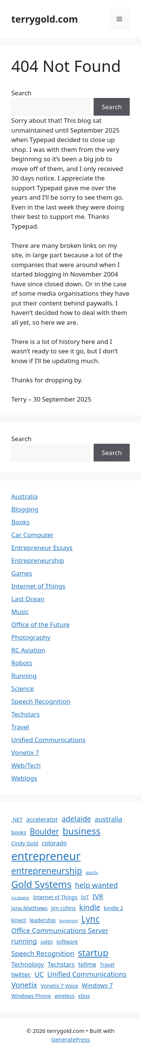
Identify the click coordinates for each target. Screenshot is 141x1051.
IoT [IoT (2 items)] (85, 897)
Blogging (24, 509)
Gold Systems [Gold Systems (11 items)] (41, 884)
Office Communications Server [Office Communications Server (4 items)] (60, 930)
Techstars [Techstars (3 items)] (61, 964)
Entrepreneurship (37, 560)
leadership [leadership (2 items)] (43, 920)
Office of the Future (40, 624)
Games (21, 573)
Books (20, 522)
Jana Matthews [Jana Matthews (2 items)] (29, 908)
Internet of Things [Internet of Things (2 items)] (55, 897)
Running (23, 675)
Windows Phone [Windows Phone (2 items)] (31, 995)
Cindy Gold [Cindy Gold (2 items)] (24, 843)
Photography (30, 637)
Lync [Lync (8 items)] (90, 919)
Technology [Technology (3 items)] (27, 964)
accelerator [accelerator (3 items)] (42, 819)
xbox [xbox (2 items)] (84, 995)
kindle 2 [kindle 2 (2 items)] (113, 908)
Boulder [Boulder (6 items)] (44, 831)
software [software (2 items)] (67, 941)
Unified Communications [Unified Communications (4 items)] (86, 974)
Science (22, 688)
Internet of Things (38, 586)
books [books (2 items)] (18, 832)
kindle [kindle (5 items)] (89, 907)
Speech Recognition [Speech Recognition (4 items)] (42, 953)
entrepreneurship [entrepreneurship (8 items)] (46, 871)
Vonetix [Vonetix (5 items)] (24, 985)
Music (20, 611)
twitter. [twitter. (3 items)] (21, 974)
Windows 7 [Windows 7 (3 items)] (97, 985)
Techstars (25, 714)
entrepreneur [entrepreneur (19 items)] (45, 855)
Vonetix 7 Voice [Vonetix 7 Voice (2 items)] (59, 985)
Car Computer (32, 534)
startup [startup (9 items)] (93, 953)
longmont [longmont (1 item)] (68, 920)
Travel (20, 727)
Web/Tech (26, 765)
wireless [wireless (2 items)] (64, 995)
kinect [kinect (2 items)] (18, 920)
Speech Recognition (40, 701)
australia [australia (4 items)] (108, 818)
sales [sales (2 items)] (47, 941)
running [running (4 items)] (24, 941)
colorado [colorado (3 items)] (54, 843)
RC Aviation (28, 650)
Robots (21, 662)
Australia (24, 496)
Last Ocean (27, 598)
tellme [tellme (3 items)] (87, 964)
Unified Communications (48, 739)
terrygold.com (44, 18)
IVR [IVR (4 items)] (97, 896)
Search (21, 93)
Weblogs (24, 778)
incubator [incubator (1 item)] (20, 897)
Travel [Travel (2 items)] (107, 964)
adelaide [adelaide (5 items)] (76, 819)
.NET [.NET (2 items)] (17, 819)
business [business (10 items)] (82, 831)
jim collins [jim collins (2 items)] (63, 908)
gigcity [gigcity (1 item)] (92, 872)
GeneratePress (70, 1039)
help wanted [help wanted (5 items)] (96, 885)
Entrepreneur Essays (42, 547)
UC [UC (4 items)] (39, 974)
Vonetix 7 (25, 752)
